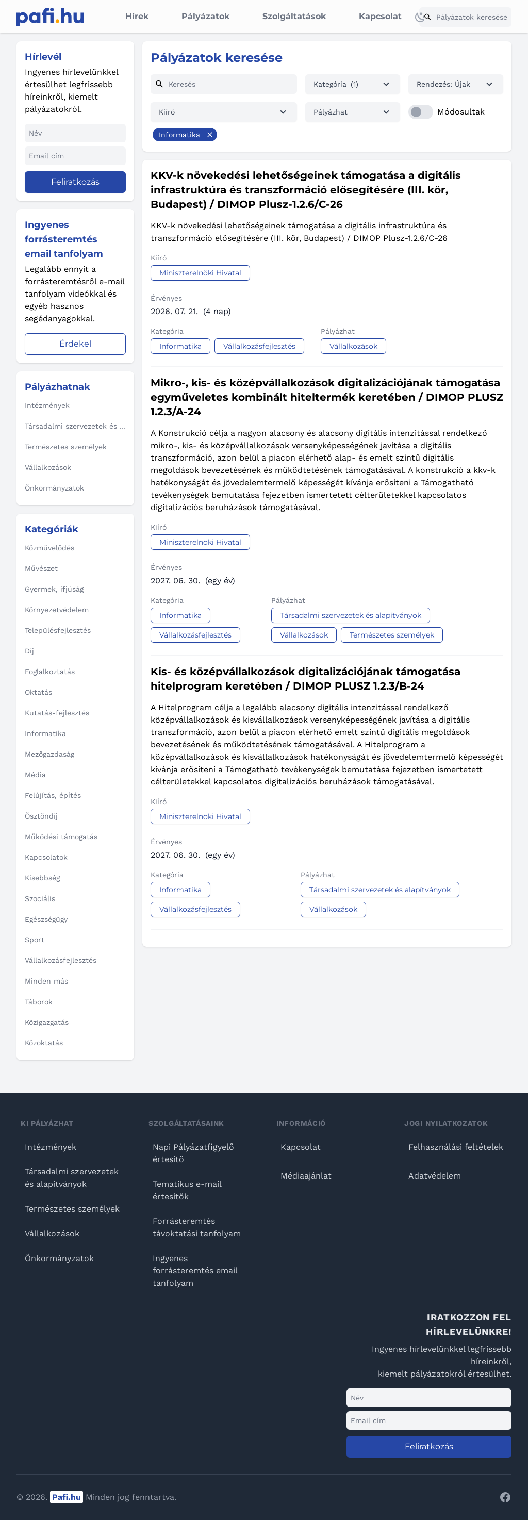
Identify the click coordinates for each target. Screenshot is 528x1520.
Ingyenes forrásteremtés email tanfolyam (195, 1270)
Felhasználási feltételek (455, 1147)
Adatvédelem (434, 1176)
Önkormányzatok (59, 1258)
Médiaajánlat (306, 1176)
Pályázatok (205, 16)
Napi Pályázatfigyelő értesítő (193, 1153)
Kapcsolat (380, 16)
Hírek (136, 16)
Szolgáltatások (294, 16)
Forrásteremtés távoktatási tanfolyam (197, 1227)
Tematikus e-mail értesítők (187, 1190)
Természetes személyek (72, 1209)
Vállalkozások (52, 1233)
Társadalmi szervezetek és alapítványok (72, 1178)
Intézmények (50, 1147)
